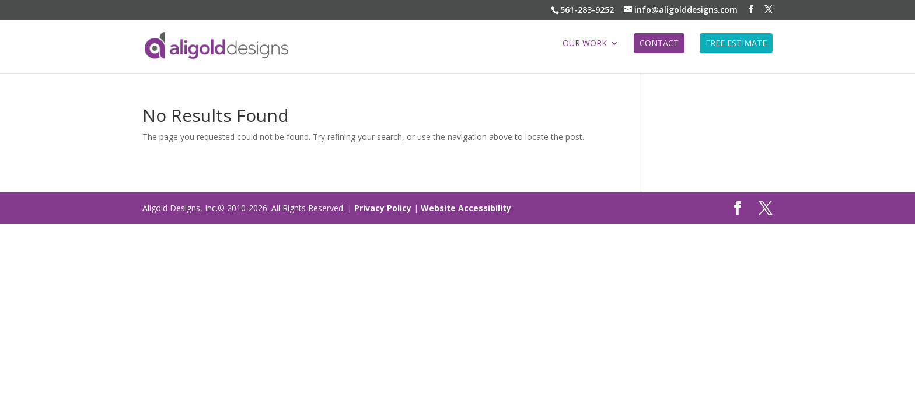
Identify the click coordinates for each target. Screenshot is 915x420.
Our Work (585, 43)
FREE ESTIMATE (736, 42)
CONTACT (659, 42)
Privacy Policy (382, 208)
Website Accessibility (466, 208)
